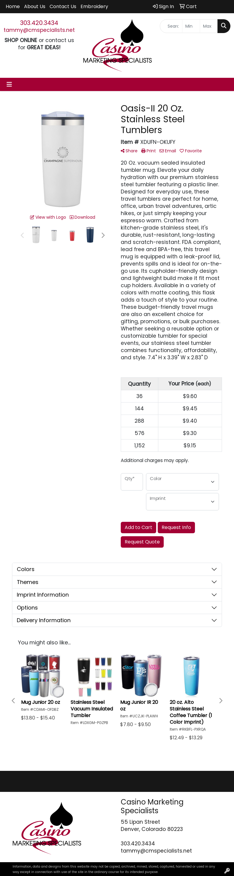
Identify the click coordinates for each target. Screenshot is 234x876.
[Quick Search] (171, 26)
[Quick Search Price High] (209, 26)
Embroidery (94, 6)
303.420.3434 (39, 23)
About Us (34, 6)
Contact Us (63, 6)
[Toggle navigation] (9, 84)
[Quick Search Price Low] (191, 26)
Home (13, 6)
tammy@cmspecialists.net (39, 30)
